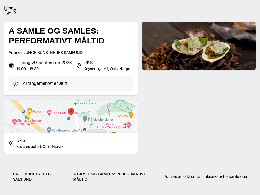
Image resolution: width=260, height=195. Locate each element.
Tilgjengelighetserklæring (225, 176)
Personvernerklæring (182, 176)
